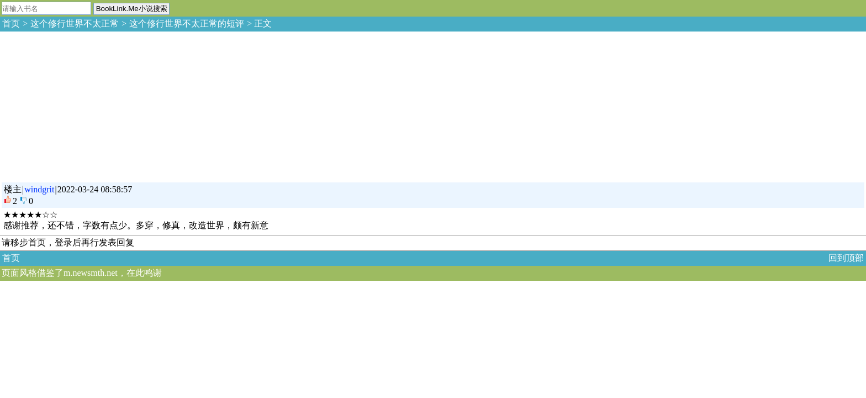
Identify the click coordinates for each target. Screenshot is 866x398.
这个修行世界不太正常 (74, 23)
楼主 (13, 189)
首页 (11, 23)
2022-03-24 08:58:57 (95, 189)
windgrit (39, 189)
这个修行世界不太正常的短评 (186, 23)
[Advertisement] (83, 105)
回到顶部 (846, 258)
